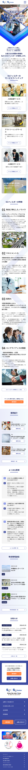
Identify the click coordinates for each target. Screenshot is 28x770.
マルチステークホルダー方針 (8, 766)
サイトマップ (5, 754)
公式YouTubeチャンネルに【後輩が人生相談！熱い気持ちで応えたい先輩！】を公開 (13, 639)
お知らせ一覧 (14, 656)
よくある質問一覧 (14, 548)
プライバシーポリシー (6, 762)
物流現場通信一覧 (14, 609)
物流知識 (4, 602)
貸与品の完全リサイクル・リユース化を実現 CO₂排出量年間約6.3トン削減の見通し (14, 629)
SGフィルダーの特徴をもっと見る (14, 389)
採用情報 (5, 714)
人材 (3, 574)
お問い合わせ (14, 678)
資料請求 (14, 402)
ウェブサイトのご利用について (8, 756)
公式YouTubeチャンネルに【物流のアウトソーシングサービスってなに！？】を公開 (14, 648)
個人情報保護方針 (6, 758)
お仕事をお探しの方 (8, 706)
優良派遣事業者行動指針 (7, 764)
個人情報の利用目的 (6, 760)
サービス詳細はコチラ (13, 108)
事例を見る (18, 428)
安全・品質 (5, 588)
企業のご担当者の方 (8, 702)
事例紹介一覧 (14, 461)
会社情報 (5, 710)
